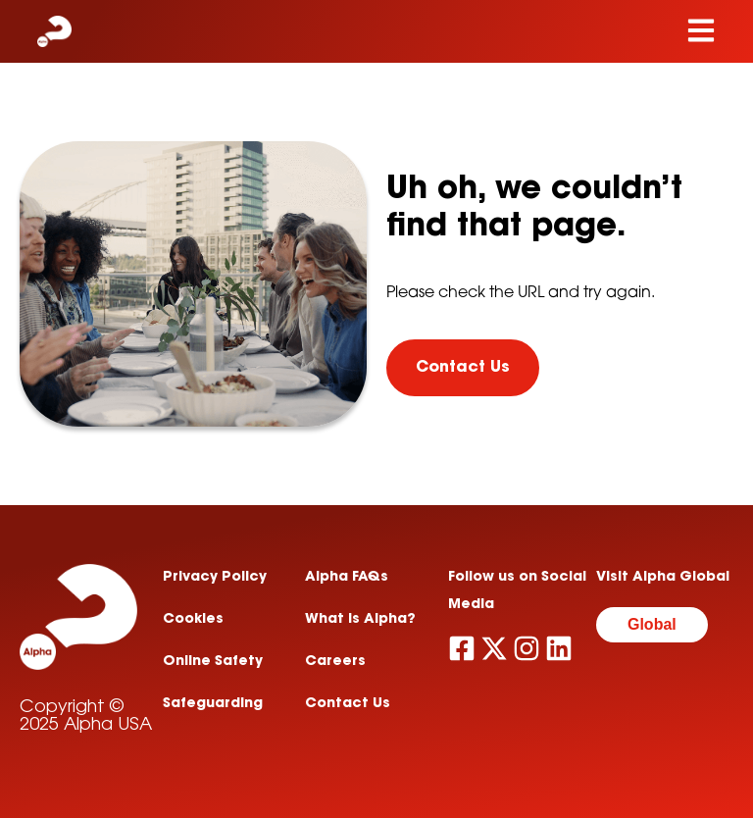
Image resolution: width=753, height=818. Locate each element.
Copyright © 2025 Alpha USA (86, 717)
